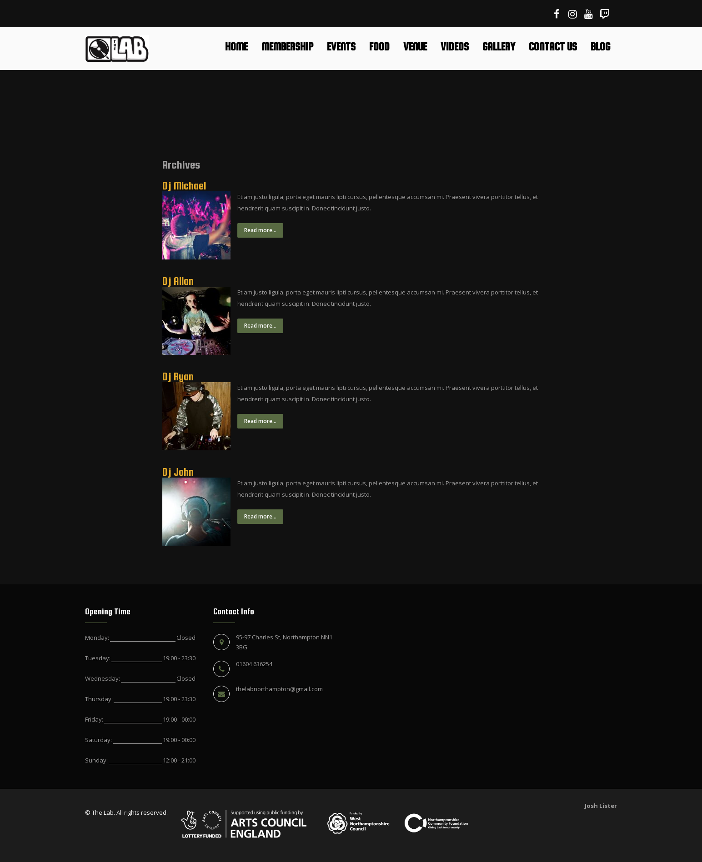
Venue (415, 46)
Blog (600, 46)
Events (341, 46)
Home (236, 46)
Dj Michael (184, 185)
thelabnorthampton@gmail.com (279, 689)
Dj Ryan (178, 376)
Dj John (178, 472)
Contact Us (553, 46)
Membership (287, 46)
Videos (455, 46)
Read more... (260, 230)
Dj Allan (178, 281)
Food (379, 46)
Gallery (498, 46)
